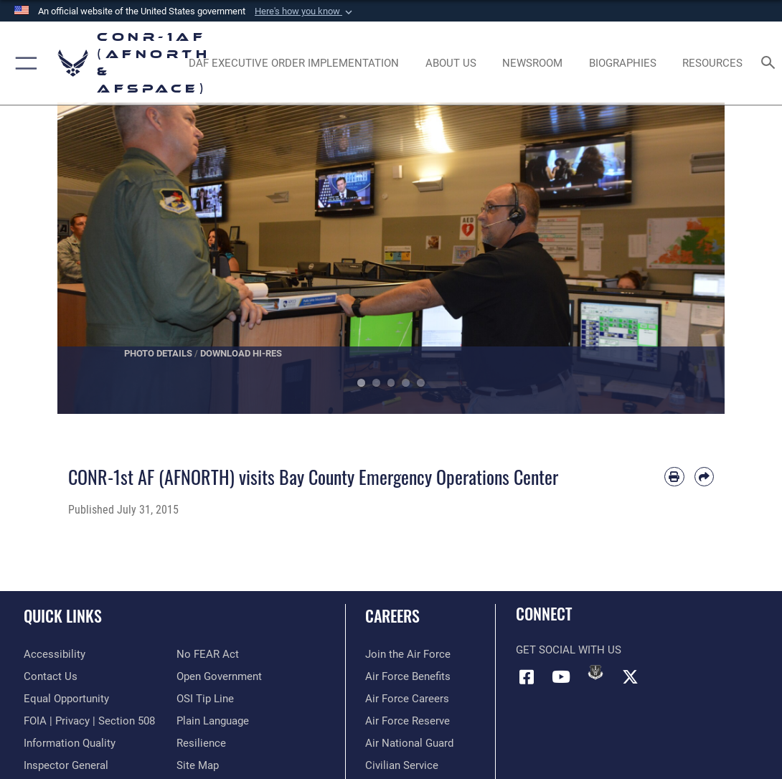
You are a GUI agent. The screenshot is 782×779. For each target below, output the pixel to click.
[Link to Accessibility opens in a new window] (54, 654)
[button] (305, 11)
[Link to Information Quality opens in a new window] (70, 743)
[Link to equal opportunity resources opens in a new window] (66, 698)
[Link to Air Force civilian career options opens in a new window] (401, 765)
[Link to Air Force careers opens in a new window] (407, 698)
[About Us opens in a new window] (450, 63)
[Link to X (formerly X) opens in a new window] (630, 677)
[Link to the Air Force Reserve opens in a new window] (407, 720)
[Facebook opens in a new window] (526, 677)
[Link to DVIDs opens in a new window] (595, 672)
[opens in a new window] (293, 63)
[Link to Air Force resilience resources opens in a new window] (201, 743)
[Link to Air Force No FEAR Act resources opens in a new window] (207, 654)
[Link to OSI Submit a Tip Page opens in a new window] (205, 698)
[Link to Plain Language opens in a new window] (212, 720)
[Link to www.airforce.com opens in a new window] (408, 654)
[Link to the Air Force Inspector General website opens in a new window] (66, 765)
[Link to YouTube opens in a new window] (561, 677)
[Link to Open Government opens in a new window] (219, 676)
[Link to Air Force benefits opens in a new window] (408, 676)
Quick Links (63, 615)
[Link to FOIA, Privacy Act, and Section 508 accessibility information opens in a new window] (89, 720)
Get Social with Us (568, 649)
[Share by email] (704, 476)
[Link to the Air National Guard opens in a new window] (409, 743)
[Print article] (674, 476)
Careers (392, 615)
